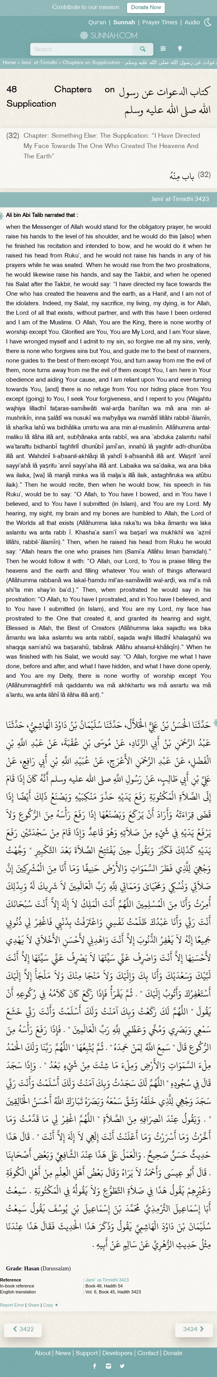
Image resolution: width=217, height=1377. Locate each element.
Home (9, 62)
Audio (192, 22)
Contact (147, 1354)
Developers (117, 1354)
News (63, 1354)
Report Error (12, 1305)
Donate (172, 1354)
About (43, 1354)
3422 (23, 1330)
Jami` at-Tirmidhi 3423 (107, 1280)
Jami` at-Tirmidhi (39, 62)
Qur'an (97, 22)
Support (87, 1354)
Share (33, 1305)
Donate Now (146, 7)
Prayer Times (159, 22)
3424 (194, 1330)
